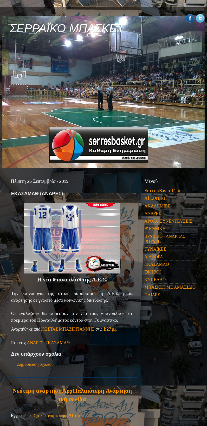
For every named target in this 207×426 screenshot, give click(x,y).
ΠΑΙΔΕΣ (152, 294)
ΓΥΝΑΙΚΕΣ (155, 249)
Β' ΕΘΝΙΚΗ (155, 228)
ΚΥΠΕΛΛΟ (155, 279)
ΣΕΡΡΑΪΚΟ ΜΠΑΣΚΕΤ (67, 28)
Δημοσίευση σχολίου (35, 364)
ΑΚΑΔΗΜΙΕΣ (157, 205)
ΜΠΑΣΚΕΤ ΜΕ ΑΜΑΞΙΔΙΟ (170, 287)
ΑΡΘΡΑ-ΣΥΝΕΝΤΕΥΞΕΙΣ (168, 221)
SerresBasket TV (162, 190)
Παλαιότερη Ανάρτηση (102, 390)
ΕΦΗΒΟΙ (152, 271)
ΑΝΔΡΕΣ (35, 342)
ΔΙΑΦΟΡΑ (153, 256)
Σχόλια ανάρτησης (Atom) (58, 415)
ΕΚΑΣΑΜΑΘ (57, 342)
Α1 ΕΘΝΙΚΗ (155, 198)
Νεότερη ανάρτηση (37, 390)
